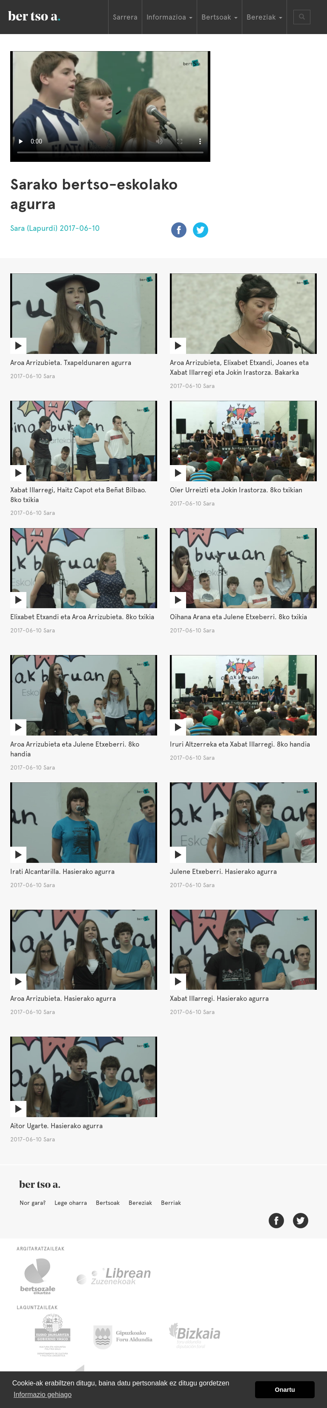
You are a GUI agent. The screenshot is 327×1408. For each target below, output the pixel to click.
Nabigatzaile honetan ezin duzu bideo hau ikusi (110, 105)
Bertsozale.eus (43, 1276)
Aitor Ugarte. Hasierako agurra (56, 1126)
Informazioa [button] (169, 17)
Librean (114, 1276)
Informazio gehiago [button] (43, 1394)
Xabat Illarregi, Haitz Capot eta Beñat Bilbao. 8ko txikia (78, 495)
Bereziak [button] (264, 17)
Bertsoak (108, 1202)
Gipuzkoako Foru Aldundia (128, 1335)
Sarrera (125, 17)
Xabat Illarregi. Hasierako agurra (219, 998)
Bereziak (140, 1202)
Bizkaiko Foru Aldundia (204, 1335)
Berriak (171, 1202)
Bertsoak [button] (219, 17)
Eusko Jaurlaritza (52, 1335)
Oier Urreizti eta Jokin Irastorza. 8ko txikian (236, 490)
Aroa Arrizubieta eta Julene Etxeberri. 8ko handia (74, 749)
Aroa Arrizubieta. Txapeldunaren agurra (70, 363)
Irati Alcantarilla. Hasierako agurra (62, 872)
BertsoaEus (46, 15)
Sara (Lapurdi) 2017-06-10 (55, 228)
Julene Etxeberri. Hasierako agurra (223, 872)
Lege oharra (70, 1202)
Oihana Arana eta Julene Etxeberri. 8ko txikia (238, 617)
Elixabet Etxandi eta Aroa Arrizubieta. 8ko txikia (82, 617)
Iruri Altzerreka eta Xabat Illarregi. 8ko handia (240, 744)
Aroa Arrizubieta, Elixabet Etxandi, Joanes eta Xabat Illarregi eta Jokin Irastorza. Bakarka (239, 367)
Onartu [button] (285, 1389)
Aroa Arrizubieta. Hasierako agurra (63, 998)
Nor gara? (33, 1202)
